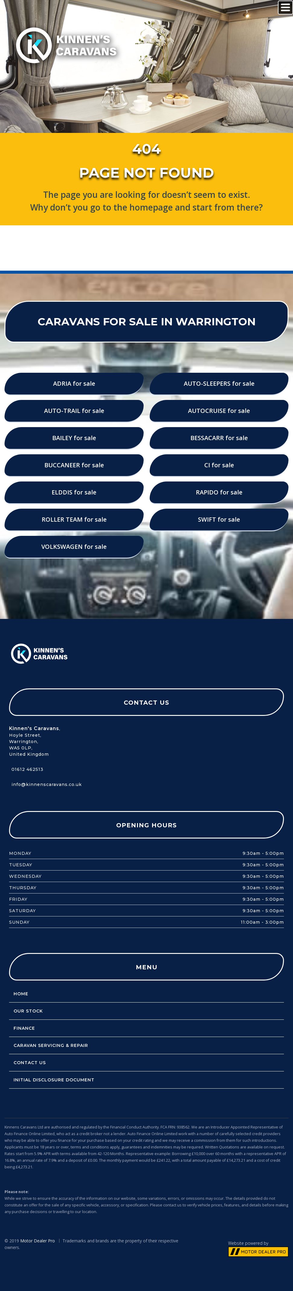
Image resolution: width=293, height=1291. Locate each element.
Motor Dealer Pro (37, 1241)
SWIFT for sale (219, 519)
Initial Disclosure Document (51, 1080)
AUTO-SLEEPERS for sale (219, 383)
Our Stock (26, 1011)
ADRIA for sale (74, 383)
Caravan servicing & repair (48, 1045)
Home (18, 993)
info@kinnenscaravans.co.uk (46, 784)
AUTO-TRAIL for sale (74, 411)
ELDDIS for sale (74, 492)
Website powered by (248, 1243)
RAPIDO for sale (219, 492)
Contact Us (27, 1062)
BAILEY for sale (74, 438)
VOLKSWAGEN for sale (74, 546)
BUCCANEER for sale (74, 465)
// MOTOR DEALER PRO (258, 1252)
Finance (22, 1028)
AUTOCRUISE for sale (219, 411)
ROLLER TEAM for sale (74, 519)
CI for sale (219, 465)
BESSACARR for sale (219, 438)
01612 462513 (27, 769)
